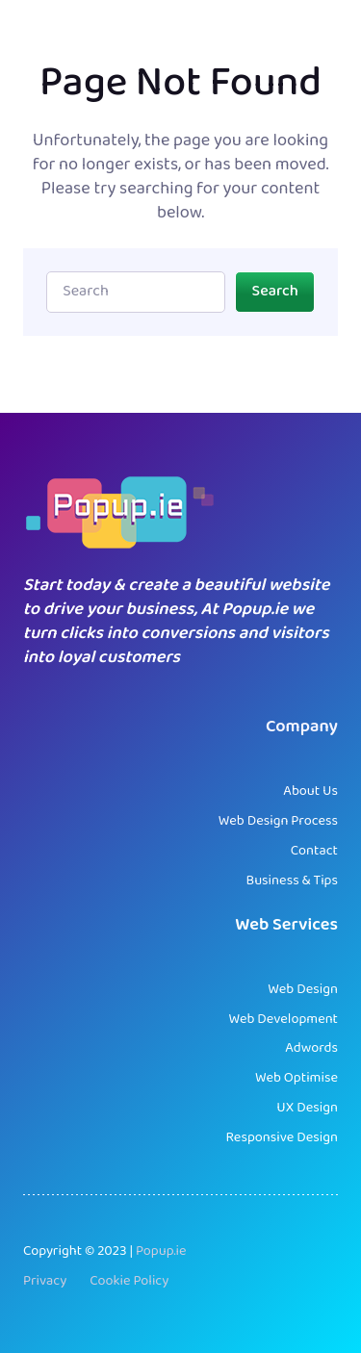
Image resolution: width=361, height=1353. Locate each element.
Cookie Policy (129, 1281)
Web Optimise (296, 1078)
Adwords (311, 1048)
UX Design (307, 1108)
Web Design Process (278, 821)
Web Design (303, 990)
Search (275, 291)
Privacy (44, 1281)
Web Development (283, 1020)
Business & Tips (292, 881)
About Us (310, 791)
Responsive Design (281, 1138)
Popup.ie (161, 1251)
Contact (314, 851)
